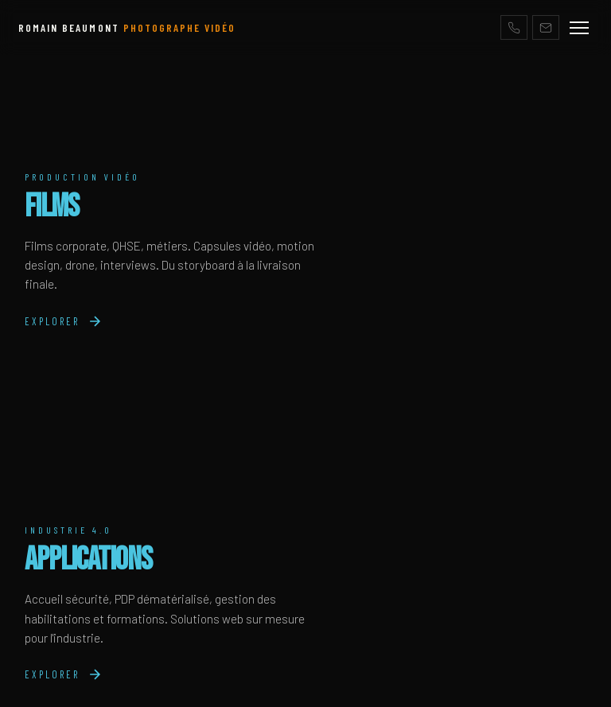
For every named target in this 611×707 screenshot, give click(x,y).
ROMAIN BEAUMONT (126, 27)
